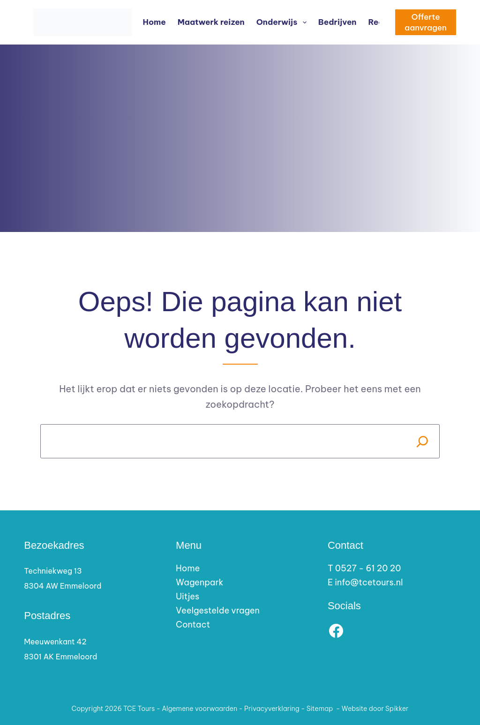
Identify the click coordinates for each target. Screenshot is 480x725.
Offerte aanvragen (426, 22)
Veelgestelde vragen (218, 610)
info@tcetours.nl (369, 582)
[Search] (422, 441)
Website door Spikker (374, 708)
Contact (193, 624)
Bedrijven (337, 22)
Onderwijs (283, 22)
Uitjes (187, 596)
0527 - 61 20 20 (368, 568)
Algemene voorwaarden (199, 708)
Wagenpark (199, 582)
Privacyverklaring (272, 708)
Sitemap (320, 708)
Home (154, 22)
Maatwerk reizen (211, 22)
